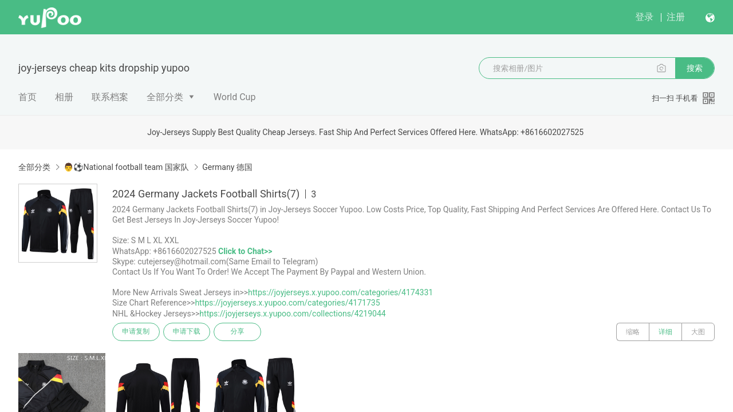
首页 (27, 97)
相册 (64, 97)
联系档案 (110, 97)
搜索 (695, 68)
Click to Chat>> (245, 251)
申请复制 (136, 332)
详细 (665, 332)
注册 (676, 16)
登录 (644, 16)
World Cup (235, 97)
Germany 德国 (227, 167)
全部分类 (165, 97)
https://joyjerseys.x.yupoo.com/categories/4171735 (287, 302)
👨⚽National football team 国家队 (126, 167)
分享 (239, 332)
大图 (698, 332)
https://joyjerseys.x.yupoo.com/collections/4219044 (292, 313)
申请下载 (188, 332)
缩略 (633, 332)
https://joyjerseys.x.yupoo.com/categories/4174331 (340, 292)
